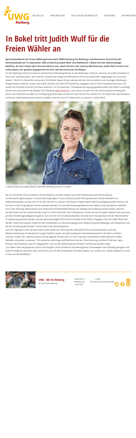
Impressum (79, 282)
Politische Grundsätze (84, 15)
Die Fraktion (129, 15)
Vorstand (109, 15)
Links (97, 279)
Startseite (79, 279)
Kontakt (79, 284)
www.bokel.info (62, 90)
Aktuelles (38, 15)
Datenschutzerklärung (102, 282)
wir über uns (57, 15)
